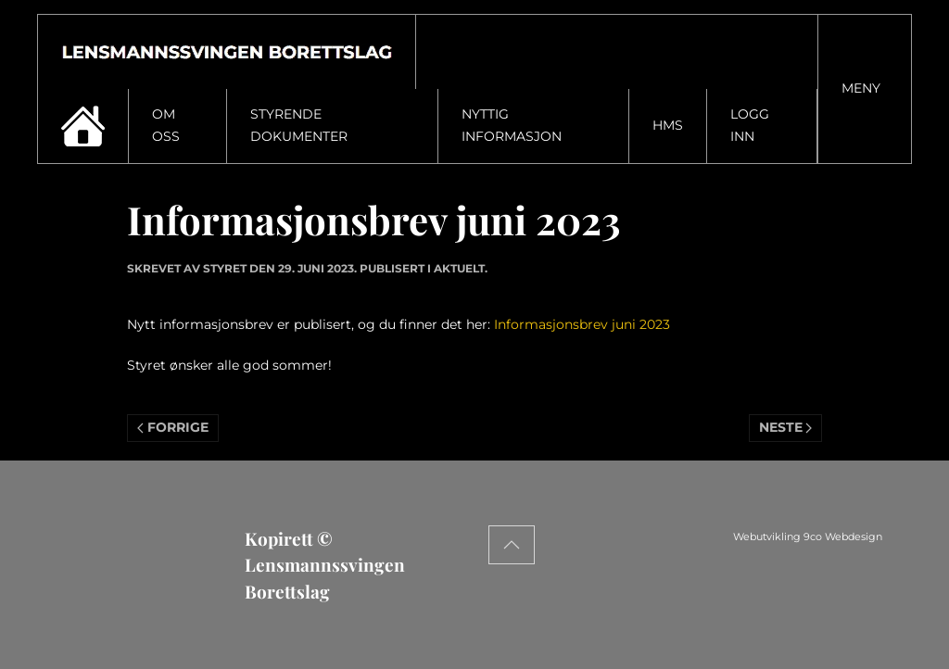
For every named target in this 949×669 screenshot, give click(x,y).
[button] (865, 89)
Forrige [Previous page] (173, 427)
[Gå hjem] (227, 52)
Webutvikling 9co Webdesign (868, 537)
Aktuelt (459, 268)
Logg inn (749, 125)
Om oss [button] (166, 125)
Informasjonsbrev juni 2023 (582, 324)
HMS (667, 125)
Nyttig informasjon (512, 125)
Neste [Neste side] (786, 427)
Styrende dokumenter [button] (299, 125)
